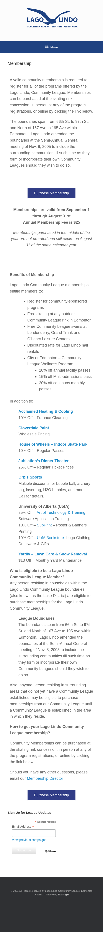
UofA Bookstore (50, 538)
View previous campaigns (29, 840)
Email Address (23, 827)
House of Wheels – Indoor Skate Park (52, 444)
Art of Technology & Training (61, 512)
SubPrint (44, 525)
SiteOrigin (63, 894)
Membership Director (45, 778)
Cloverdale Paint (33, 428)
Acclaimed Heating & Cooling (45, 411)
